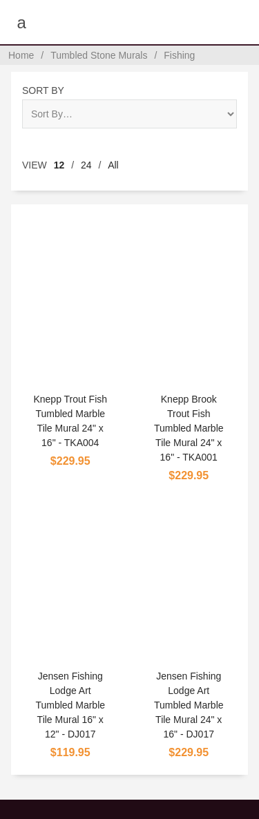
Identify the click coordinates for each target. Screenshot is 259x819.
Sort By (43, 90)
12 (59, 165)
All (113, 165)
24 (86, 165)
